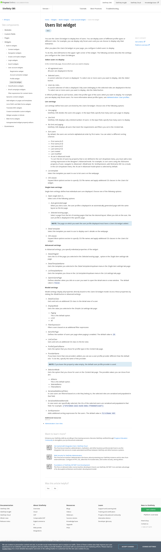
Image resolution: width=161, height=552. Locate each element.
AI (34, 523)
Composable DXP (39, 517)
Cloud (35, 510)
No (55, 487)
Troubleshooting (112, 8)
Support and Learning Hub (107, 507)
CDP (34, 514)
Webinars (70, 514)
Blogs (68, 507)
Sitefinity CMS (5, 507)
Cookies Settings (149, 547)
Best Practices (96, 8)
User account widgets (78, 20)
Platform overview (142, 45)
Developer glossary (105, 520)
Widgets (54, 20)
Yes (48, 487)
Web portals (37, 526)
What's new (4, 517)
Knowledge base (72, 520)
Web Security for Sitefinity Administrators (68, 454)
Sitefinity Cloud (5, 514)
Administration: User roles (54, 422)
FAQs (68, 526)
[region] (80, 546)
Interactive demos (104, 517)
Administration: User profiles (118, 97)
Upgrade (69, 523)
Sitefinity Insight (5, 510)
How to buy (145, 519)
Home (47, 20)
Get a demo (140, 42)
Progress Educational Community (109, 514)
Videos (69, 510)
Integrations (37, 529)
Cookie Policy (7, 549)
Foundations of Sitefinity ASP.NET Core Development (72, 464)
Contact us (144, 522)
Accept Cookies (128, 547)
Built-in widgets (64, 20)
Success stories (72, 517)
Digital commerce (39, 520)
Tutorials (83, 8)
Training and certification (106, 510)
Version (46, 8)
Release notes (5, 520)
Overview (36, 507)
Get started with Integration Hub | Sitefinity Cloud (71, 445)
